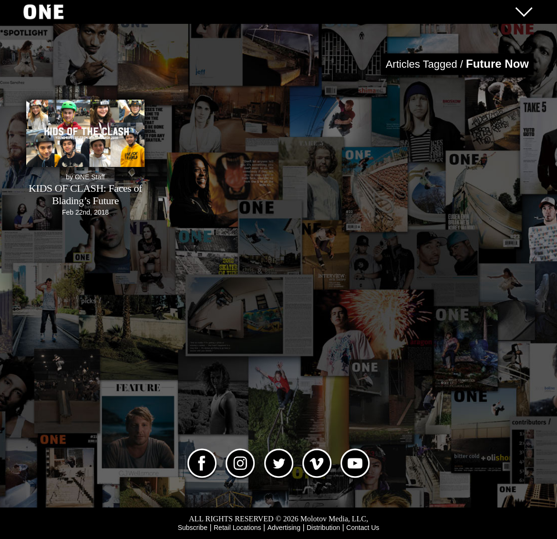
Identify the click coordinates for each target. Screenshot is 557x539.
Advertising (284, 527)
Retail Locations (237, 527)
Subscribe (192, 527)
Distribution (323, 527)
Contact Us (362, 527)
